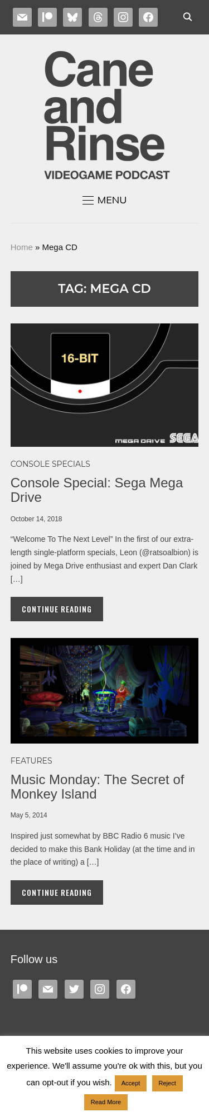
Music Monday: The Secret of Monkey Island (97, 786)
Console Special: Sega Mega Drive (97, 490)
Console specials (50, 464)
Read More (106, 1102)
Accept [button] (130, 1083)
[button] (104, 200)
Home (22, 247)
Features (31, 761)
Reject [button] (167, 1083)
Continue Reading (57, 609)
